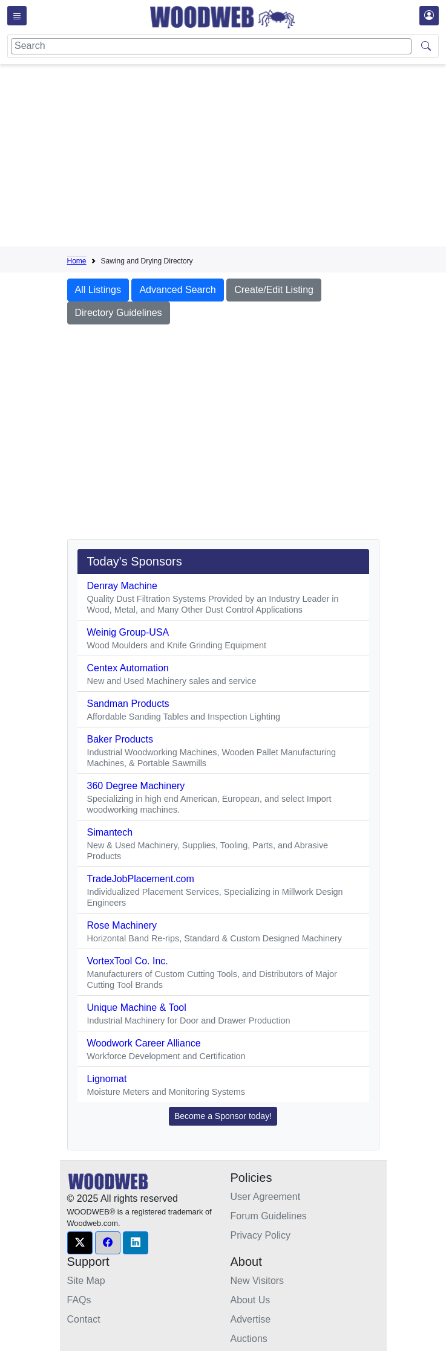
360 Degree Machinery (136, 786)
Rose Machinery (122, 925)
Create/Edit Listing (273, 290)
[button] (80, 1242)
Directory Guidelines (118, 313)
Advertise (251, 1319)
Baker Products (120, 739)
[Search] (211, 46)
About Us (251, 1300)
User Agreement (266, 1196)
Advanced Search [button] (177, 290)
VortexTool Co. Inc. (127, 961)
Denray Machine (122, 586)
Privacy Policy (261, 1235)
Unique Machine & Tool (136, 1007)
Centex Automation (128, 668)
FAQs (79, 1300)
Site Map (86, 1280)
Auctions (249, 1338)
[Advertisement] (256, 157)
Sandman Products (128, 703)
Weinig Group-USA (128, 632)
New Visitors (257, 1280)
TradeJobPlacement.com (140, 879)
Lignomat (107, 1079)
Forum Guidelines (269, 1216)
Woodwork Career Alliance (144, 1043)
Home (77, 261)
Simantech (110, 832)
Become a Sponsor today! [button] (223, 1116)
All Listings (98, 290)
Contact (83, 1319)
